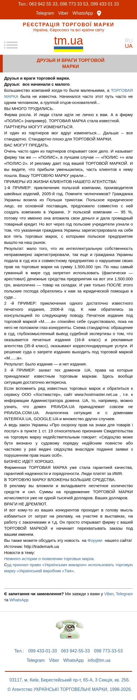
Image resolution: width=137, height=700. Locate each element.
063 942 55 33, (44, 4)
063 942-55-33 (75, 651)
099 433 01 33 (105, 4)
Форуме (95, 540)
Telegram (45, 13)
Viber (63, 13)
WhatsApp (83, 13)
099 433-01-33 (42, 651)
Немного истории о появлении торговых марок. (50, 558)
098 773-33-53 (108, 651)
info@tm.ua (99, 660)
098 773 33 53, (74, 4)
